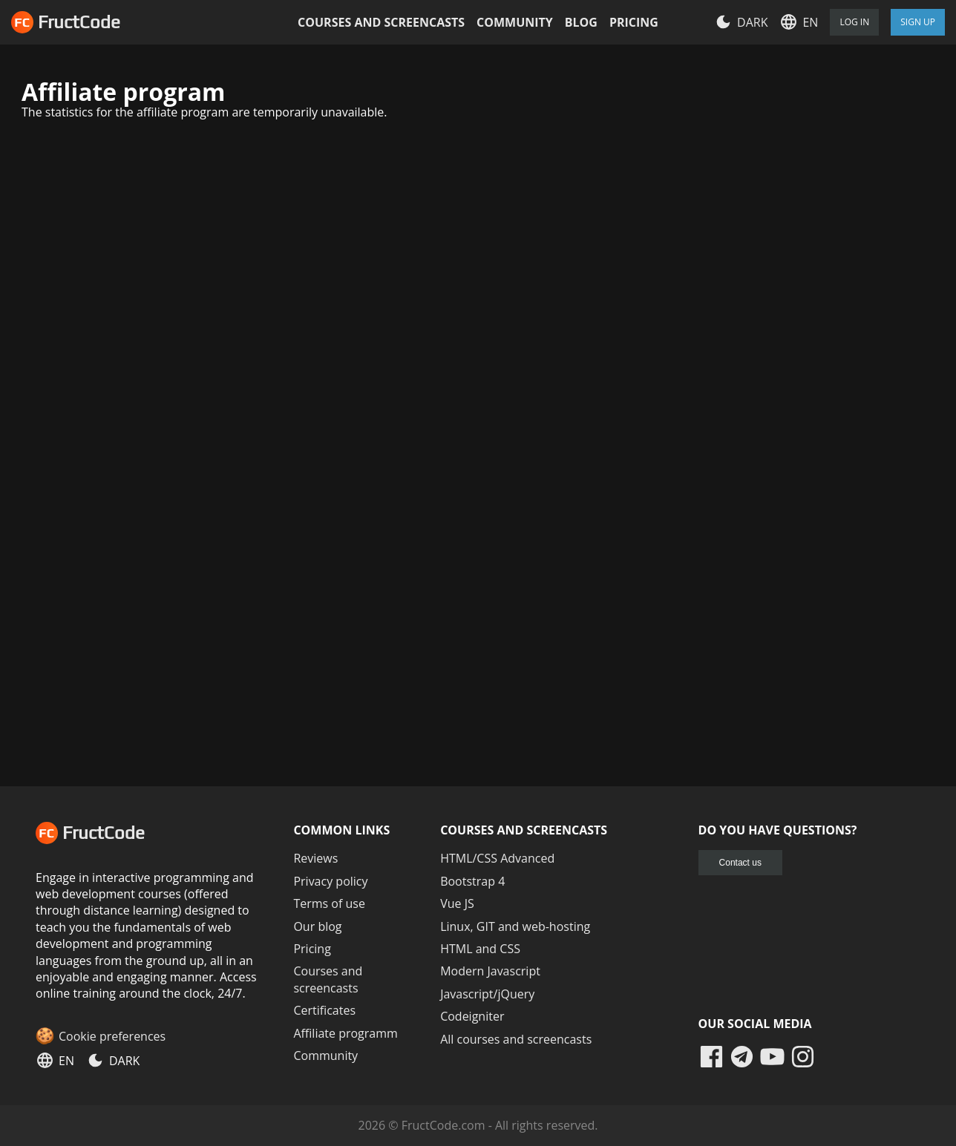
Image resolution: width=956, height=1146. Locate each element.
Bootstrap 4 (472, 881)
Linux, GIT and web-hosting (515, 926)
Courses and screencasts (381, 22)
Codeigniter (472, 1016)
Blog (581, 22)
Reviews (315, 858)
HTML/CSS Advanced (497, 858)
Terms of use (329, 903)
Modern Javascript (490, 971)
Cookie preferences (112, 1036)
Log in (854, 22)
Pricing (633, 22)
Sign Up (917, 22)
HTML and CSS (480, 949)
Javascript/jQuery (487, 994)
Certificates (324, 1010)
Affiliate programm (345, 1033)
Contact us (740, 862)
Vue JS (457, 903)
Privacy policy (330, 881)
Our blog (317, 926)
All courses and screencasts (516, 1039)
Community (515, 22)
